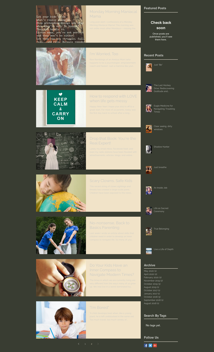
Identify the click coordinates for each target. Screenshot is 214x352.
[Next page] (98, 344)
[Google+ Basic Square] (155, 345)
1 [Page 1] (85, 344)
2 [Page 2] (91, 344)
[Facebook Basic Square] (146, 345)
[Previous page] (78, 344)
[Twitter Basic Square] (150, 345)
